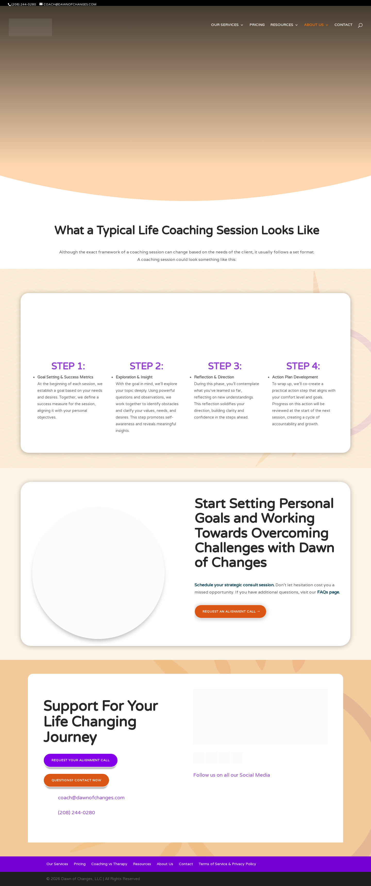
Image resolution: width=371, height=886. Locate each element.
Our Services (225, 25)
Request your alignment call (81, 760)
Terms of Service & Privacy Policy (227, 864)
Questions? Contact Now (76, 780)
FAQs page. (328, 592)
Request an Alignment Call (229, 611)
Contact (343, 25)
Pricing (257, 25)
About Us (314, 25)
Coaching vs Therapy (109, 864)
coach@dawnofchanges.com (91, 798)
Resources (281, 25)
